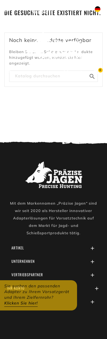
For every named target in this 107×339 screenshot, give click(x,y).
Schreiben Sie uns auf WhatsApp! (42, 9)
